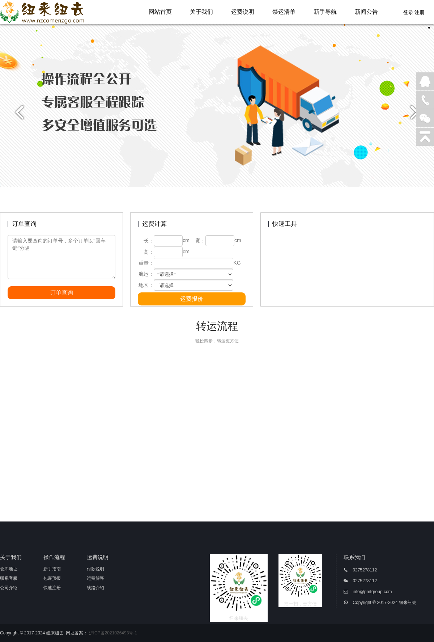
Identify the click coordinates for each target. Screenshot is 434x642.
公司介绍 (8, 587)
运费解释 (95, 578)
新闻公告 (366, 12)
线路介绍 (95, 587)
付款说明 (95, 568)
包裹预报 (52, 578)
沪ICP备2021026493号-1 (113, 632)
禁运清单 (283, 12)
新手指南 (52, 568)
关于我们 (201, 12)
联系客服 (8, 578)
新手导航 (325, 12)
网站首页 (160, 12)
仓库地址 (8, 568)
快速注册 (52, 587)
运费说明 (242, 12)
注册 (419, 12)
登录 (408, 12)
